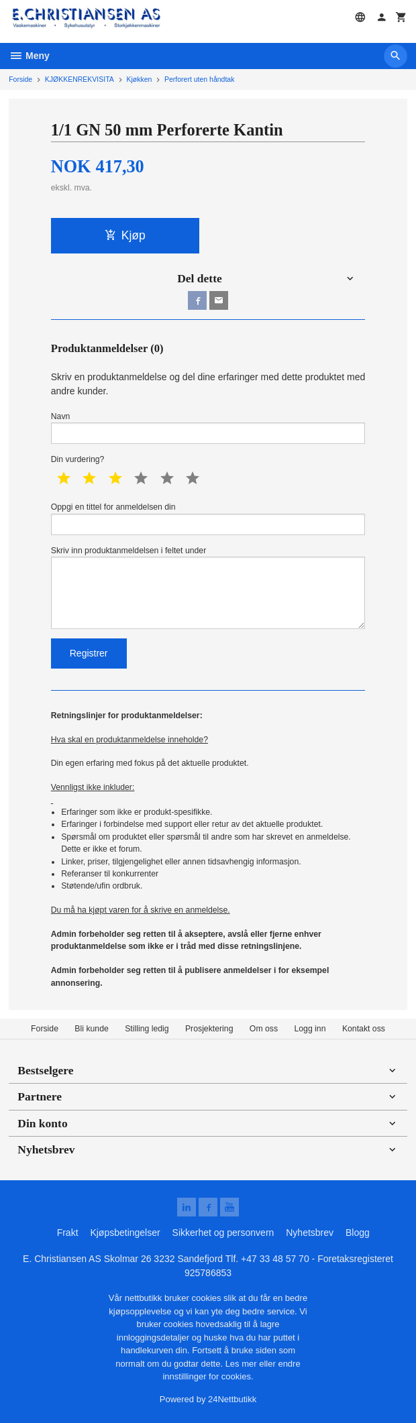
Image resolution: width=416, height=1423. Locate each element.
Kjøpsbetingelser (125, 1232)
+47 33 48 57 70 (275, 1258)
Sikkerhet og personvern (223, 1232)
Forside (20, 79)
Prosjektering (209, 1028)
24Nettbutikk (232, 1399)
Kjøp (125, 235)
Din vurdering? (78, 459)
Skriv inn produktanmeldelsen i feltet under (208, 587)
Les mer (242, 1364)
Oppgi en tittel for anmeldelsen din (208, 518)
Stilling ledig (146, 1028)
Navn (208, 428)
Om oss (264, 1028)
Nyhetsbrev (309, 1232)
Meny (29, 55)
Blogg (358, 1232)
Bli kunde (91, 1028)
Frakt (68, 1232)
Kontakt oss (363, 1028)
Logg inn (309, 1028)
